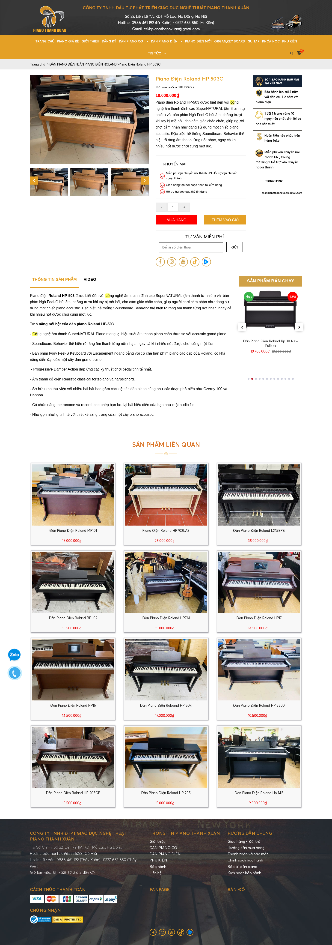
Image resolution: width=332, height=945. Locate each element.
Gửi (234, 247)
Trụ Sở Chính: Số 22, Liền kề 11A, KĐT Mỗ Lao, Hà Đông (76, 847)
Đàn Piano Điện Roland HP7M (166, 618)
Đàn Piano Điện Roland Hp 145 (258, 793)
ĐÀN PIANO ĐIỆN (165, 854)
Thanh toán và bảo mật (248, 854)
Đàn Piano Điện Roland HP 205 (166, 793)
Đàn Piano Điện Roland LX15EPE (259, 530)
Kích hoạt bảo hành (244, 872)
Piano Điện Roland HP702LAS (166, 530)
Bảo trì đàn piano (242, 866)
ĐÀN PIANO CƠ (163, 847)
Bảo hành (158, 866)
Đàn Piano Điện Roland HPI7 (259, 618)
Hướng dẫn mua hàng (246, 847)
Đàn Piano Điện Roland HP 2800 (259, 705)
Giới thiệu (158, 841)
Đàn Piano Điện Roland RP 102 (73, 618)
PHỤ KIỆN (158, 860)
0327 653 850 (186, 22)
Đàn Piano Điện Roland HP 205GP (73, 793)
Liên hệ (156, 872)
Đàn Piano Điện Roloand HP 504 (166, 705)
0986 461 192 (143, 22)
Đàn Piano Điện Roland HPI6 (73, 705)
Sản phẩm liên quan (166, 444)
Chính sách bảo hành (245, 860)
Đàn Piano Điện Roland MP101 (73, 530)
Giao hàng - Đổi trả (244, 841)
